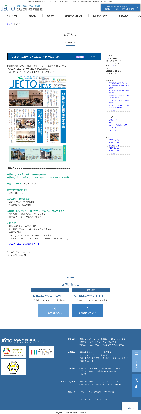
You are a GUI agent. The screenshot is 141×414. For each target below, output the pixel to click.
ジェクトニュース (23, 252)
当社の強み (123, 16)
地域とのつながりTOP (88, 382)
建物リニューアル (118, 339)
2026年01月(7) (114, 148)
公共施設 (105, 358)
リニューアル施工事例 (102, 352)
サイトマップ (85, 399)
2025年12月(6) (114, 151)
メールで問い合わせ (53, 313)
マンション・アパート (88, 355)
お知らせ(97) (113, 120)
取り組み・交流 (107, 382)
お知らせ (93, 368)
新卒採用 (112, 371)
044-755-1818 (90, 296)
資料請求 (136, 384)
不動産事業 (112, 342)
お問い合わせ (136, 362)
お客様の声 (101, 371)
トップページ (12, 16)
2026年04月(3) (114, 140)
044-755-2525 (48, 296)
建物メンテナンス (97, 342)
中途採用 (83, 374)
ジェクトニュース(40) (116, 128)
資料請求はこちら (87, 313)
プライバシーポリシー (102, 399)
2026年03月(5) (114, 143)
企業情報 (83, 368)
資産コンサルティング (88, 339)
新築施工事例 (84, 352)
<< (108, 58)
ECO (118, 382)
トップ (9, 24)
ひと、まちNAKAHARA (111, 385)
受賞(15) (111, 122)
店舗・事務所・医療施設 (89, 358)
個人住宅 (104, 355)
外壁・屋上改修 (119, 358)
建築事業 (104, 339)
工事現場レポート (86, 361)
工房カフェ (94, 345)
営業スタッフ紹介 (86, 371)
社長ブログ (119, 368)
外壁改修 (83, 342)
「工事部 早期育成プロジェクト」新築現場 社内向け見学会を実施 (119, 85)
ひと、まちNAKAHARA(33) (118, 125)
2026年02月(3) (114, 145)
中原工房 (83, 345)
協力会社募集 (109, 392)
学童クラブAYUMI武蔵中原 (113, 345)
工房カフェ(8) (113, 130)
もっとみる (112, 110)
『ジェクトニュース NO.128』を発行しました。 (35, 56)
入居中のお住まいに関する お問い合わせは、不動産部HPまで (119, 7)
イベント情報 (105, 368)
